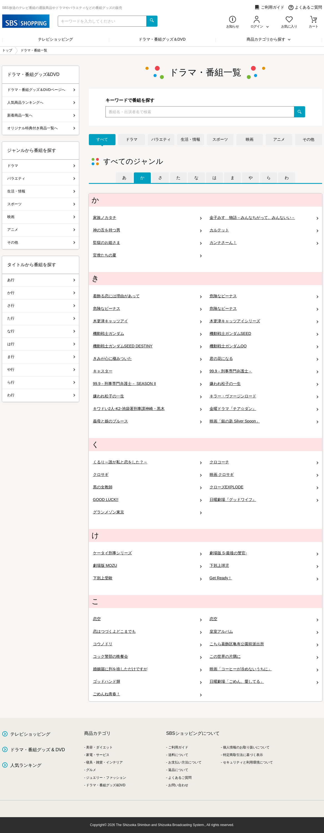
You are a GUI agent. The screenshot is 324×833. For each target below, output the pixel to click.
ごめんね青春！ (147, 694)
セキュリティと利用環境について (248, 762)
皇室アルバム (264, 631)
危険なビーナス (264, 296)
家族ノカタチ (147, 217)
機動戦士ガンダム (147, 333)
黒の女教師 (147, 487)
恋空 (147, 619)
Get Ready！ (264, 578)
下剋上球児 (264, 565)
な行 (41, 331)
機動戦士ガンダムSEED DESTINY (147, 346)
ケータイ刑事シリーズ (147, 553)
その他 (308, 139)
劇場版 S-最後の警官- (264, 553)
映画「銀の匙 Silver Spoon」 (264, 421)
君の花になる (264, 358)
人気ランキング (25, 765)
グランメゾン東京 (147, 512)
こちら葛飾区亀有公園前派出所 (264, 644)
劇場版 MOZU (147, 565)
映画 (249, 139)
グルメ (91, 770)
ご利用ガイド (269, 7)
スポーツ (220, 139)
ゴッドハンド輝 (147, 681)
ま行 (41, 357)
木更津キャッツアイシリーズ (264, 321)
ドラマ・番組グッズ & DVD (37, 749)
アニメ (279, 139)
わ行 (41, 395)
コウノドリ (147, 644)
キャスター (147, 371)
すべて (102, 139)
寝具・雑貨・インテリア (104, 762)
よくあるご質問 (305, 7)
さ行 (41, 305)
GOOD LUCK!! (147, 499)
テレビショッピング (55, 39)
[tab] (124, 177)
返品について (178, 770)
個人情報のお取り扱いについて (246, 747)
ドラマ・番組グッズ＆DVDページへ (41, 90)
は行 (41, 344)
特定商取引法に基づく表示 (243, 755)
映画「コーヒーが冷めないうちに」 (264, 669)
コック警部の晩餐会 (147, 656)
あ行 (41, 280)
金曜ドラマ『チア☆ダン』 (264, 408)
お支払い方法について (185, 762)
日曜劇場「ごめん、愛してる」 (264, 681)
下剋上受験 (147, 578)
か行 (41, 293)
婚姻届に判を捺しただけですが (147, 669)
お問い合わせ (178, 785)
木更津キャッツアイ (147, 321)
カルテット (264, 230)
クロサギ (147, 474)
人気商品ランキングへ (41, 102)
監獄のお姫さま (147, 242)
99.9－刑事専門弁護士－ (264, 371)
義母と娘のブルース (147, 421)
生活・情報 (190, 139)
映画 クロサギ (264, 474)
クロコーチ (264, 462)
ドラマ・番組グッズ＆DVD (162, 39)
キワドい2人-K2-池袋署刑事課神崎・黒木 (147, 408)
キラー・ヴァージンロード (264, 396)
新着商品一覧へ (41, 115)
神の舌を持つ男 (147, 230)
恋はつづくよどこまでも (147, 631)
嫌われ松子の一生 (264, 383)
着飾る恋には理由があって (147, 296)
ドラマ (131, 139)
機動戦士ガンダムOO (264, 346)
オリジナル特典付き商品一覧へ (41, 128)
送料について (178, 755)
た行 (41, 318)
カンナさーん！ (264, 242)
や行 (41, 369)
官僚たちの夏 (147, 255)
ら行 (41, 382)
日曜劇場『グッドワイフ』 (264, 499)
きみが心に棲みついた (147, 358)
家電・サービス (97, 755)
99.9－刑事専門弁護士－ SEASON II (147, 383)
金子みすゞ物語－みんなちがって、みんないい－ (264, 217)
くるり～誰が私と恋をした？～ (147, 462)
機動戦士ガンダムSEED (264, 333)
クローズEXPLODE (264, 487)
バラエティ (161, 139)
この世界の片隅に (264, 656)
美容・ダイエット (99, 747)
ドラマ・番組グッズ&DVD (105, 785)
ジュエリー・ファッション (106, 778)
